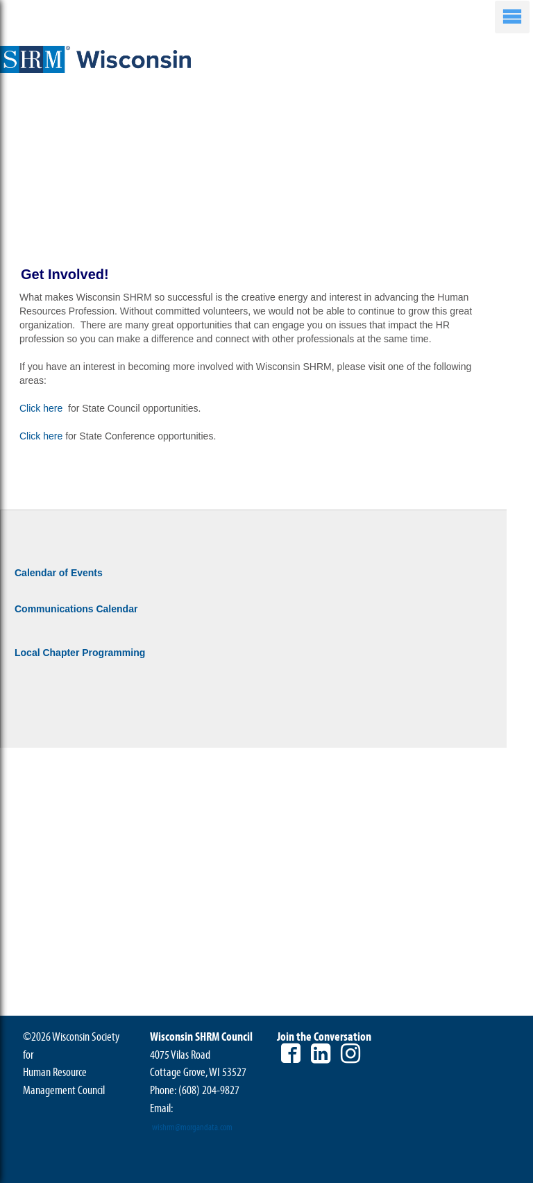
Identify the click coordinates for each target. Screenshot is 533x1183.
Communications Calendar (76, 608)
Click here (42, 408)
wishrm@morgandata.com (192, 1127)
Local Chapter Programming (80, 652)
